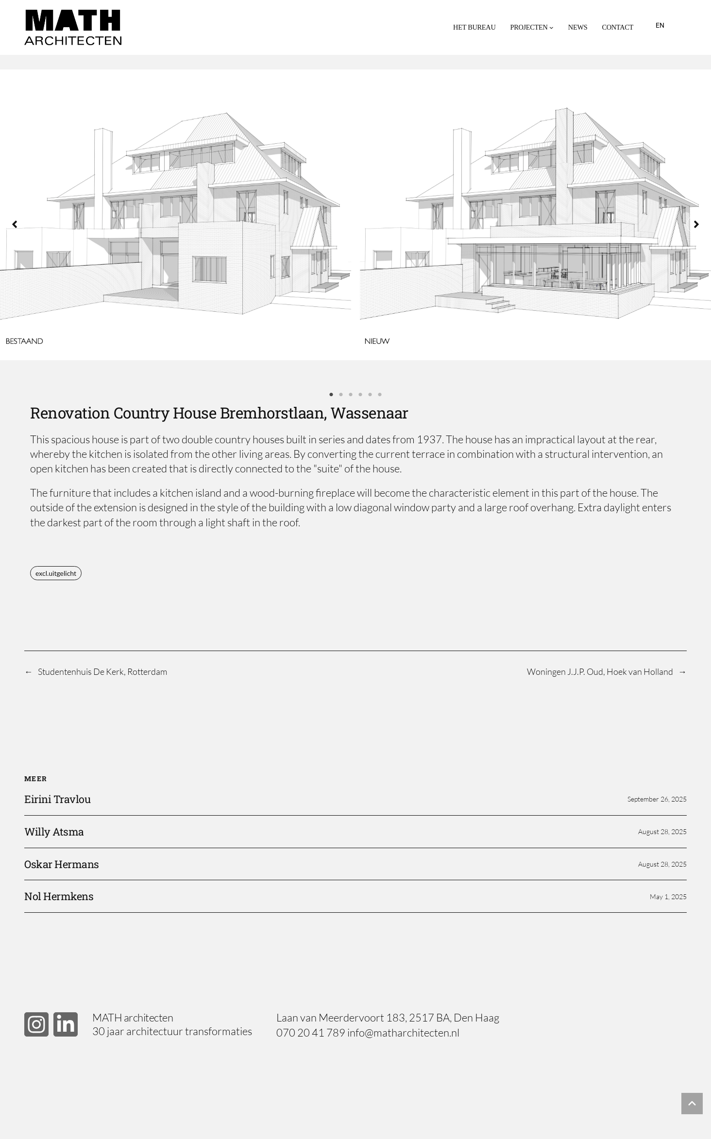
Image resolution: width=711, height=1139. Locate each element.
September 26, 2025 (657, 799)
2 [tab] (341, 395)
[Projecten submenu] (551, 27)
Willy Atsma (54, 831)
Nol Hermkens (58, 896)
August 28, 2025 (662, 831)
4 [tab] (360, 395)
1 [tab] (331, 395)
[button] (14, 224)
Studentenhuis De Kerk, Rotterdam (102, 671)
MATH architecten (132, 1017)
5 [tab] (370, 395)
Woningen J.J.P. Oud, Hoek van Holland (600, 671)
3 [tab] (351, 395)
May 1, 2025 (668, 896)
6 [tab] (380, 395)
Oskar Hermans (61, 864)
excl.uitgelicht (55, 573)
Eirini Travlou (57, 799)
